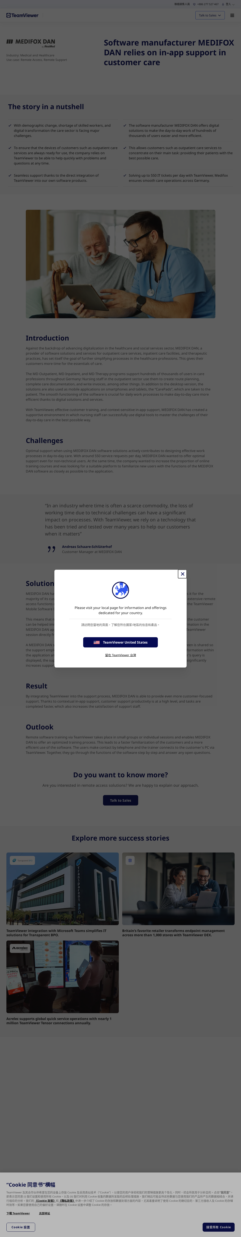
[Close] (182, 574)
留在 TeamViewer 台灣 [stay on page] (120, 655)
